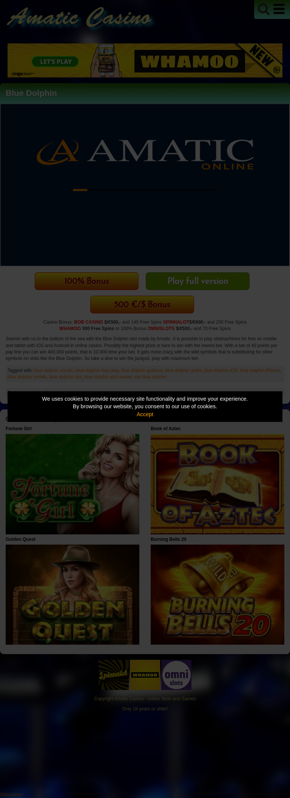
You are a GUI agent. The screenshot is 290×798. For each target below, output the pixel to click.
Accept (145, 414)
